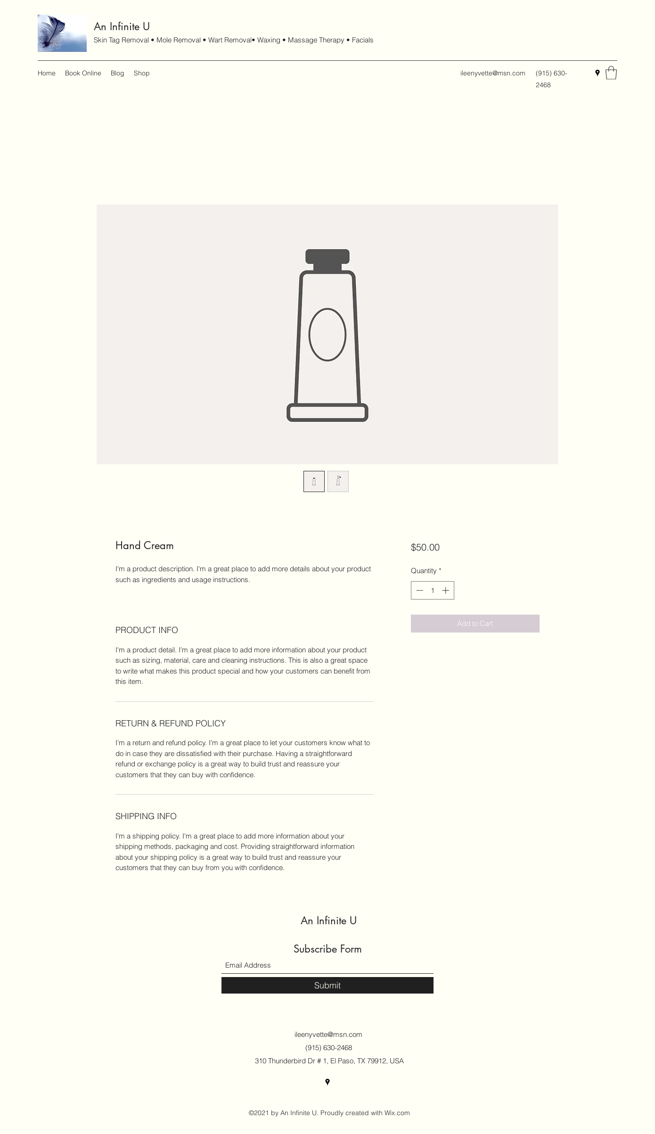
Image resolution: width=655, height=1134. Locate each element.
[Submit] (327, 985)
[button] (611, 73)
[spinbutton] (432, 590)
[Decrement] (418, 590)
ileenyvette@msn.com (492, 73)
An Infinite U (122, 26)
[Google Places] (597, 73)
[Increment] (446, 590)
